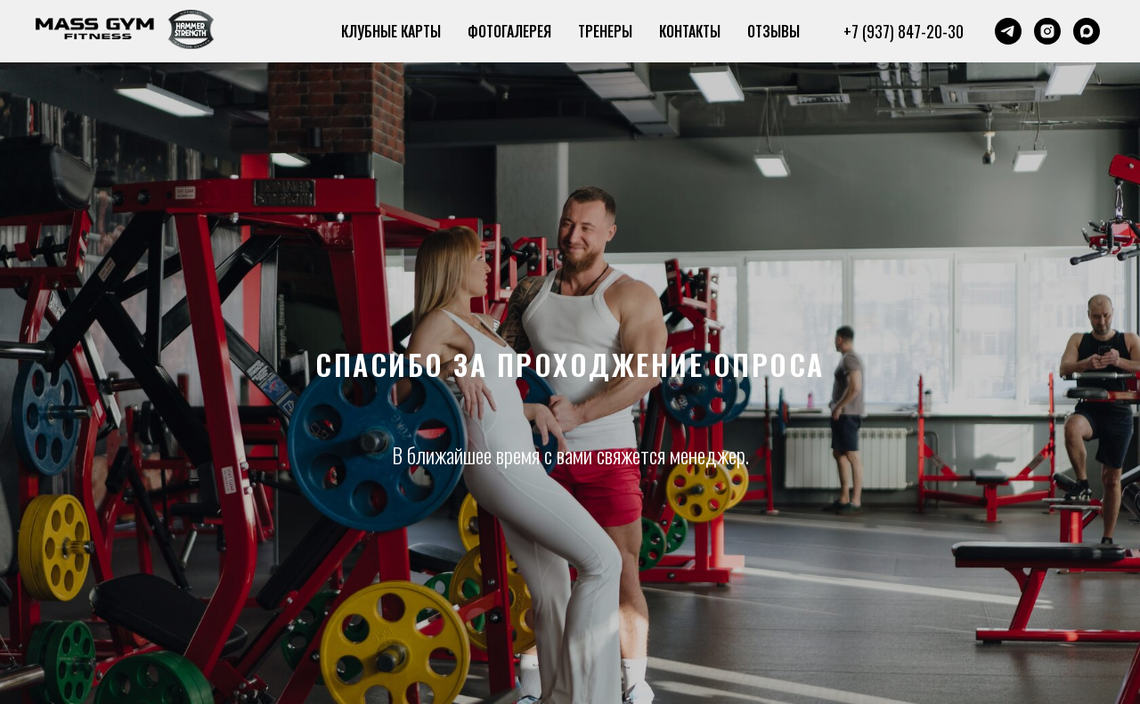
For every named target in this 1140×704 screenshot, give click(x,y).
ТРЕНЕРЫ (605, 31)
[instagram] (1047, 31)
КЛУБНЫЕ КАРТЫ (391, 31)
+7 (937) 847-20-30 (903, 31)
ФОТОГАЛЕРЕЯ (509, 31)
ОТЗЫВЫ (773, 31)
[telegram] (1008, 31)
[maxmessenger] (1086, 31)
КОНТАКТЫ (690, 31)
